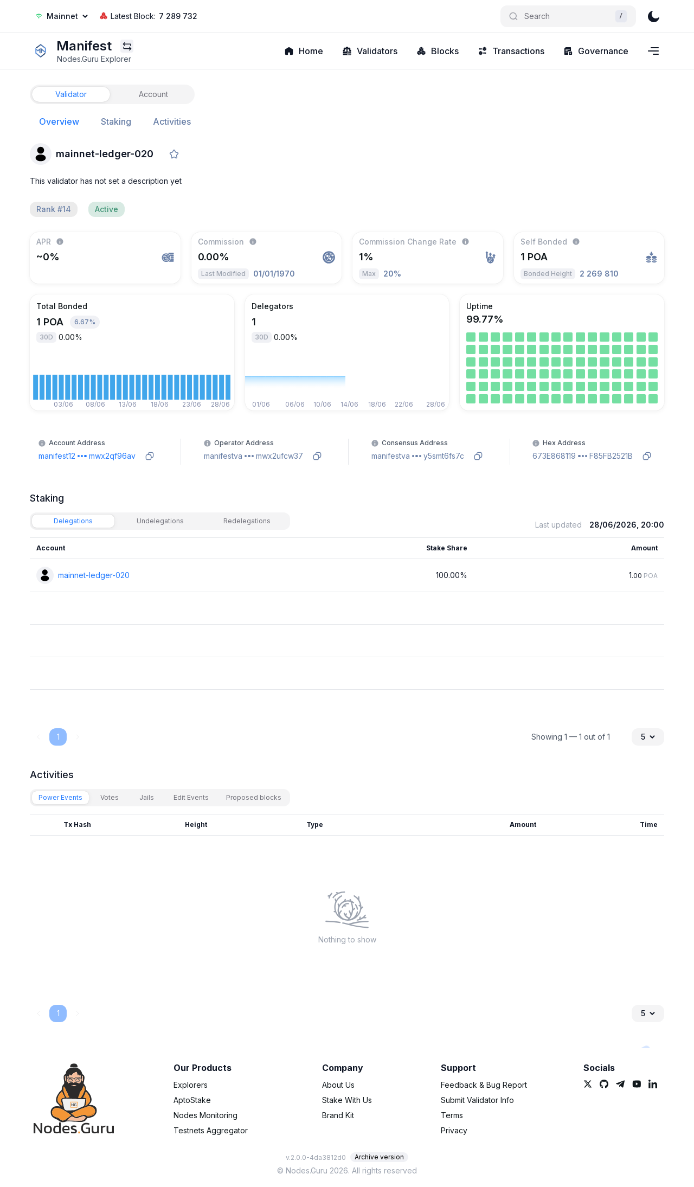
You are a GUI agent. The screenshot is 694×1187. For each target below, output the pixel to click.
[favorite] (174, 154)
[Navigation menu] (653, 51)
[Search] (568, 16)
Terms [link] (452, 1115)
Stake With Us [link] (347, 1100)
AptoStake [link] (192, 1100)
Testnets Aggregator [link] (211, 1130)
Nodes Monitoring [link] (205, 1115)
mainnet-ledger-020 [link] (94, 575)
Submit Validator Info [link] (477, 1100)
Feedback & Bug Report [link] (484, 1084)
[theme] (653, 16)
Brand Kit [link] (338, 1115)
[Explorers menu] (126, 46)
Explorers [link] (191, 1084)
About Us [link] (338, 1084)
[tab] (71, 94)
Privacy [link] (454, 1130)
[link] (41, 51)
